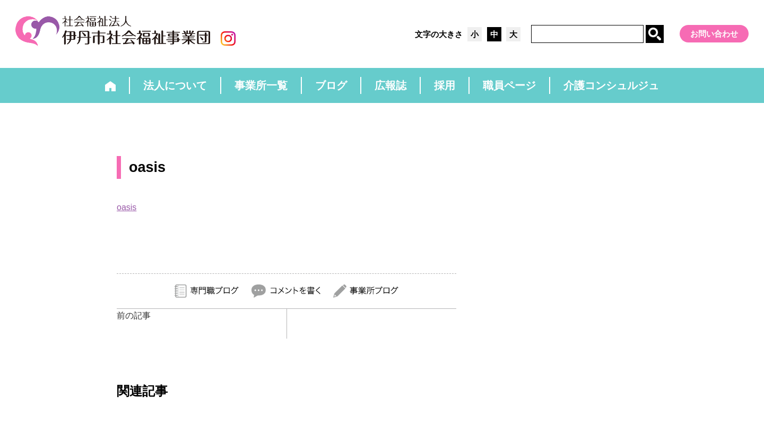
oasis (126, 207)
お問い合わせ (714, 33)
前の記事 (134, 315)
